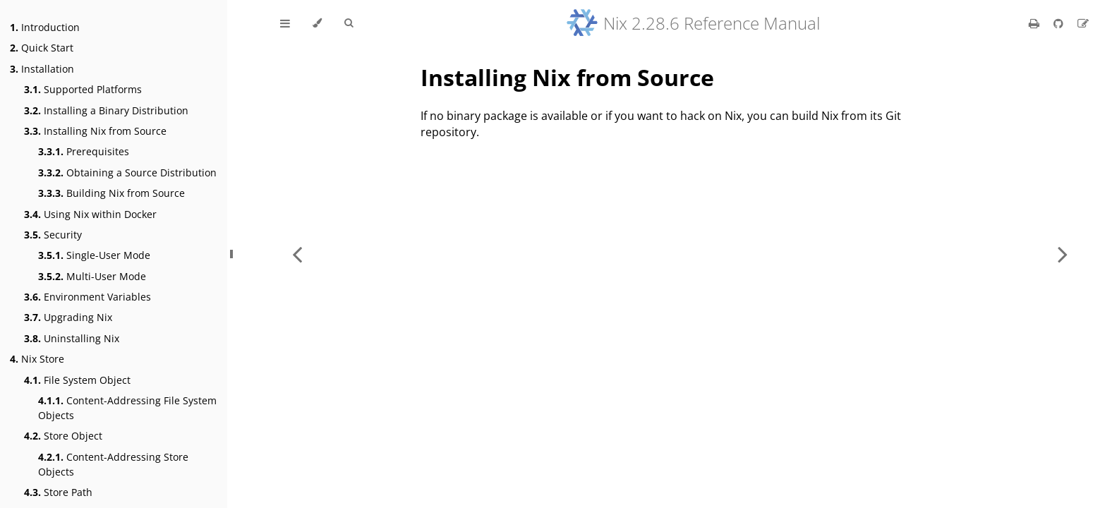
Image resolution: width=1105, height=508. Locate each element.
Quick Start (41, 47)
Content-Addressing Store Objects (113, 464)
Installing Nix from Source (95, 131)
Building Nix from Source (111, 193)
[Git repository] (1060, 23)
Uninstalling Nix (71, 338)
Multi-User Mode (92, 276)
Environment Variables (87, 296)
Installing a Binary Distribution (106, 110)
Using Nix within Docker (90, 214)
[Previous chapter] (297, 254)
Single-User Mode (94, 255)
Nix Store (37, 358)
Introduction (45, 27)
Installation (42, 68)
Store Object (63, 435)
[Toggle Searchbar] (348, 23)
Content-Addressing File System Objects (127, 408)
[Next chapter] (1062, 254)
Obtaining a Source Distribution (127, 172)
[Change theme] (317, 23)
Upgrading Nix (68, 317)
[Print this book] (1035, 23)
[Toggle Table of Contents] (285, 23)
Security (53, 234)
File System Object (77, 380)
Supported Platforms (83, 89)
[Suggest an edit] (1083, 23)
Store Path (58, 492)
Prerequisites (83, 151)
